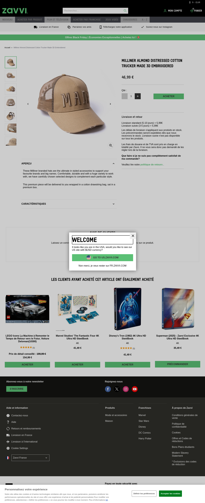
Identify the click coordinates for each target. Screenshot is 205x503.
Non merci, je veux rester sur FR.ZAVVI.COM (103, 265)
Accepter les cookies (170, 493)
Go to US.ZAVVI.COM (105, 257)
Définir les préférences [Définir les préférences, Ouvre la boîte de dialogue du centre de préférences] (144, 493)
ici (107, 500)
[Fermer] (200, 493)
